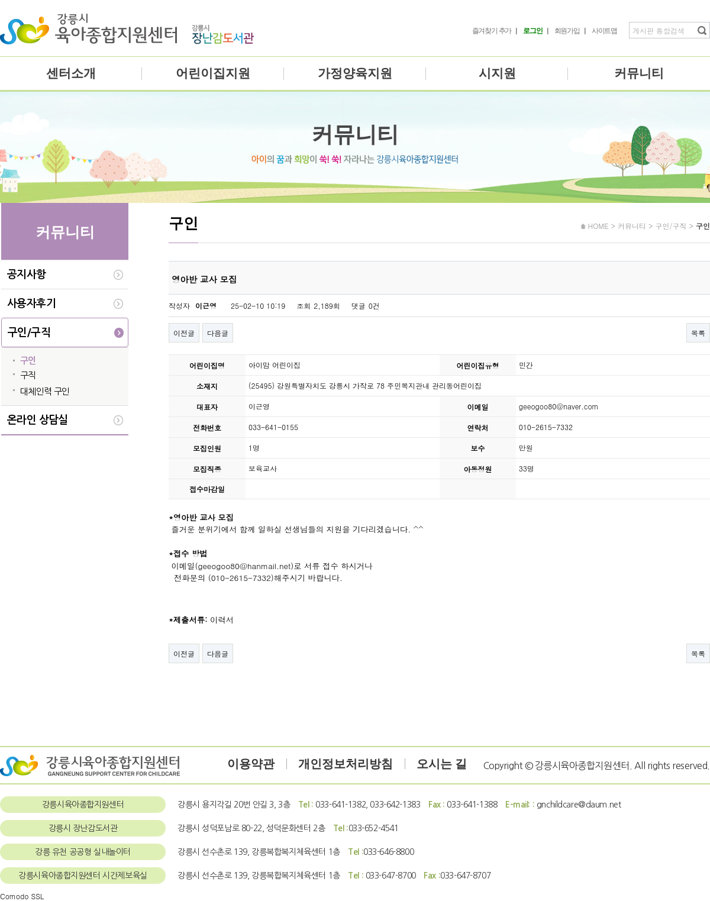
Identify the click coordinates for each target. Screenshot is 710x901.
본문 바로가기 (0, 0)
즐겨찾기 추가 (492, 31)
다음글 (217, 333)
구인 (28, 360)
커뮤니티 (639, 73)
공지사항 (26, 274)
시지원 (497, 73)
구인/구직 (29, 332)
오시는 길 (442, 764)
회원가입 (567, 31)
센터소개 (71, 73)
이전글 (184, 333)
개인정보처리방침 (345, 764)
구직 (28, 375)
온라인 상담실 (37, 420)
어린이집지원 (213, 73)
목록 (698, 333)
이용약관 (251, 764)
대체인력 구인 (45, 391)
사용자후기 (31, 303)
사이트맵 (604, 31)
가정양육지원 (355, 73)
